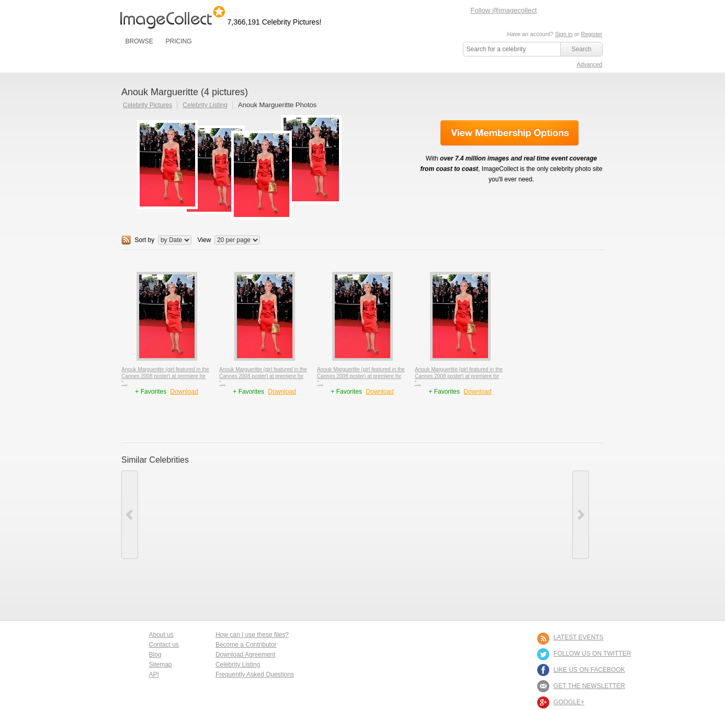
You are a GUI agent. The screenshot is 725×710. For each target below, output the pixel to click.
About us (161, 634)
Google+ (568, 702)
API (154, 674)
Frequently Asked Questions (255, 674)
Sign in (564, 34)
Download (184, 391)
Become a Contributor (246, 644)
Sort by (144, 240)
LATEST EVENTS (578, 637)
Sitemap (160, 664)
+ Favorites (151, 391)
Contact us (164, 644)
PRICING (178, 41)
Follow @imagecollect (504, 10)
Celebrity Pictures (147, 105)
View (204, 240)
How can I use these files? (252, 634)
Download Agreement (246, 654)
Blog (155, 654)
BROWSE (139, 41)
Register (592, 34)
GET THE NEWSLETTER (589, 686)
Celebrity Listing (205, 105)
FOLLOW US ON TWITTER (592, 653)
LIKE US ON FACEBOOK (589, 669)
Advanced (590, 64)
